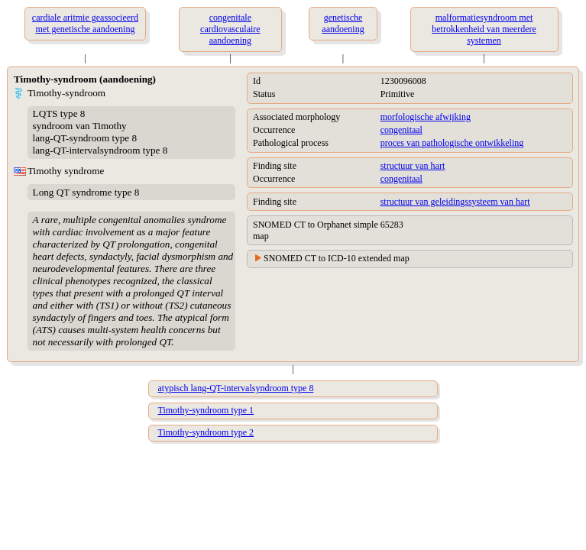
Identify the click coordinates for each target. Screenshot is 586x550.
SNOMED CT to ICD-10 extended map (337, 258)
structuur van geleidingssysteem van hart (455, 201)
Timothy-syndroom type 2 (206, 432)
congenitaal (401, 130)
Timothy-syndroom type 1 (206, 410)
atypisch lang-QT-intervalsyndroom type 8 (236, 388)
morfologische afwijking (425, 117)
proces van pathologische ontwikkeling (452, 143)
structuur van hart (412, 165)
